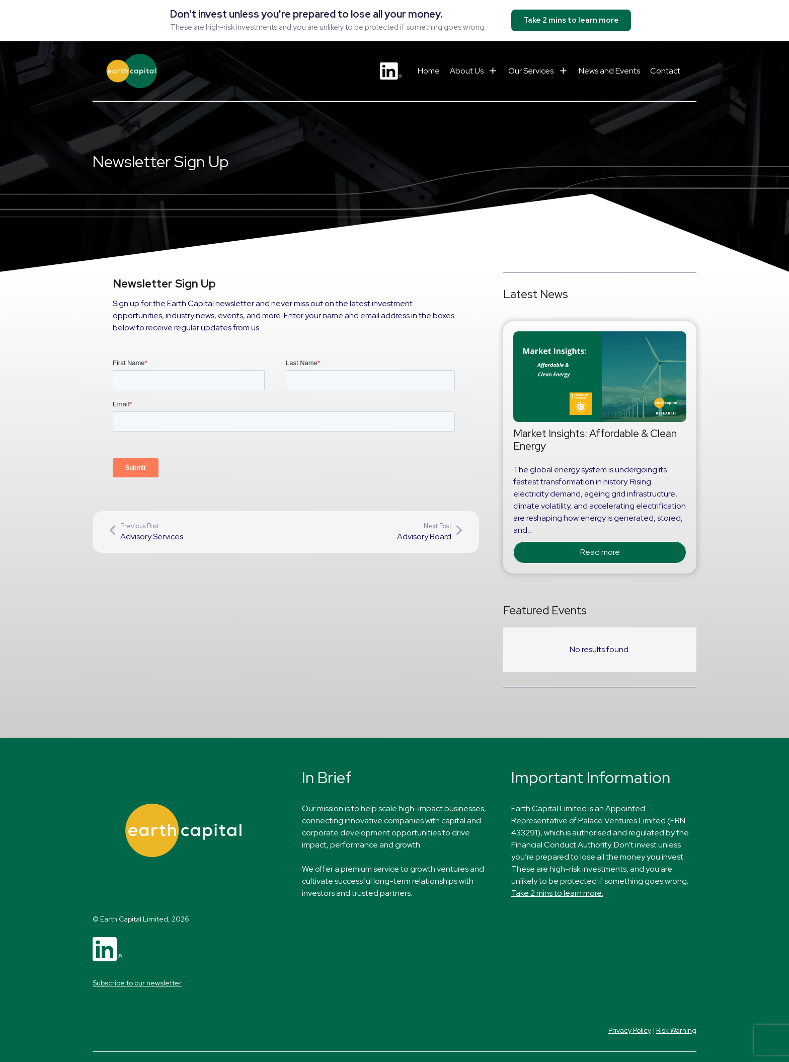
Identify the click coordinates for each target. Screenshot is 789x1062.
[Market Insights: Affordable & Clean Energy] (599, 337)
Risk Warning (676, 1030)
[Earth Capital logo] (132, 71)
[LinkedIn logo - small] (390, 71)
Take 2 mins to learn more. (557, 893)
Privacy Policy (629, 1030)
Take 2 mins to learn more (571, 20)
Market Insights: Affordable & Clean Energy (595, 440)
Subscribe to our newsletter (137, 982)
